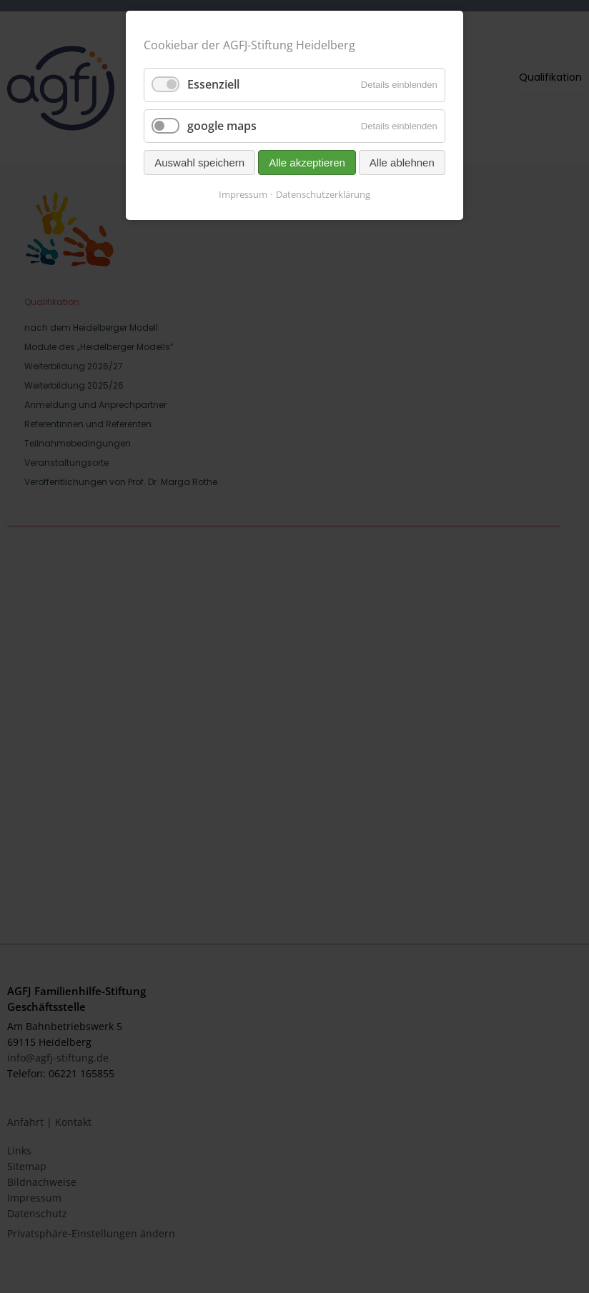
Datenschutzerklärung (323, 194)
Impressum (243, 194)
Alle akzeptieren (307, 162)
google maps (222, 126)
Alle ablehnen (402, 162)
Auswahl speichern (199, 162)
